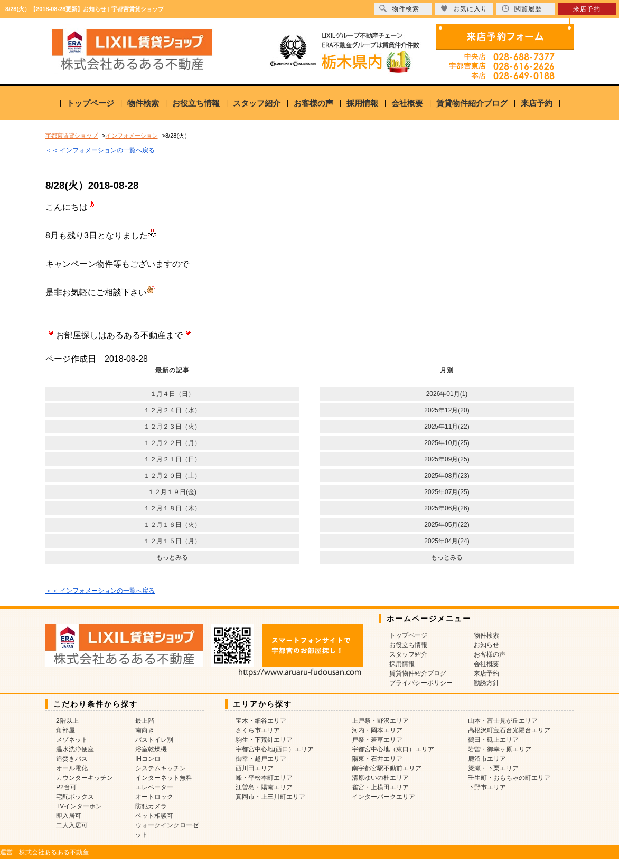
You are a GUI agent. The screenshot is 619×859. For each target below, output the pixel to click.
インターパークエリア (383, 796)
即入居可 (68, 815)
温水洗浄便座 (75, 749)
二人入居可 (72, 825)
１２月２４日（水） (172, 410)
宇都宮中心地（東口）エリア (393, 749)
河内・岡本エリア (377, 730)
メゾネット (72, 740)
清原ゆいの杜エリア (380, 777)
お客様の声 (313, 103)
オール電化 (72, 768)
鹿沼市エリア (487, 759)
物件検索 (143, 103)
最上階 (144, 721)
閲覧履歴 (522, 9)
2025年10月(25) (446, 443)
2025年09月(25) (446, 459)
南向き (144, 730)
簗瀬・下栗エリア (493, 768)
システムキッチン (160, 768)
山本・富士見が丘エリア (503, 721)
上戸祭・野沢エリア (380, 721)
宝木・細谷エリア (261, 721)
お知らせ (486, 645)
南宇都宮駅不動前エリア (386, 768)
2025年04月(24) (446, 541)
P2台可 (66, 787)
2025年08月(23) (446, 475)
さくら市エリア (258, 730)
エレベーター (154, 787)
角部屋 (65, 730)
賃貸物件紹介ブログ (472, 103)
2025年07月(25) (446, 492)
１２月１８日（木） (172, 508)
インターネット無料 (163, 777)
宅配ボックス (75, 796)
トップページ (90, 103)
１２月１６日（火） (172, 524)
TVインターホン (79, 806)
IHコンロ (148, 759)
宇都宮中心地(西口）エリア (275, 749)
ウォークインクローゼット (167, 830)
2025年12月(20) (446, 410)
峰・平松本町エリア (264, 777)
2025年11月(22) (446, 426)
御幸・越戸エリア (261, 759)
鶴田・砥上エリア (493, 740)
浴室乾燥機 (151, 749)
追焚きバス (72, 759)
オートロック (154, 796)
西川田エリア (255, 768)
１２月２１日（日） (172, 459)
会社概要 (407, 103)
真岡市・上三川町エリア (270, 796)
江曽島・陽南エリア (264, 787)
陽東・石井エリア (377, 759)
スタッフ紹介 (256, 103)
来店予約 (536, 103)
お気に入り (463, 9)
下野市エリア (487, 787)
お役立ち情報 (196, 103)
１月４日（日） (172, 394)
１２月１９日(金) (172, 492)
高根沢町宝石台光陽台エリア (509, 730)
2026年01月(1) (447, 394)
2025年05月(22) (446, 524)
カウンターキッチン (84, 777)
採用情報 (362, 103)
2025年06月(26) (446, 508)
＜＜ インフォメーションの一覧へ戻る (100, 150)
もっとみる (172, 557)
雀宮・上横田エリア (380, 787)
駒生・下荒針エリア (264, 740)
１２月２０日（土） (172, 475)
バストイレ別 (154, 740)
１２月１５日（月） (172, 541)
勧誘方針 (486, 683)
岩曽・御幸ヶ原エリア (499, 749)
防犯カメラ (151, 806)
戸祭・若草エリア (377, 740)
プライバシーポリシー (421, 683)
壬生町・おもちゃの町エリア (509, 777)
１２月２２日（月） (172, 443)
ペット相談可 (154, 815)
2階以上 (67, 721)
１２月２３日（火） (172, 426)
